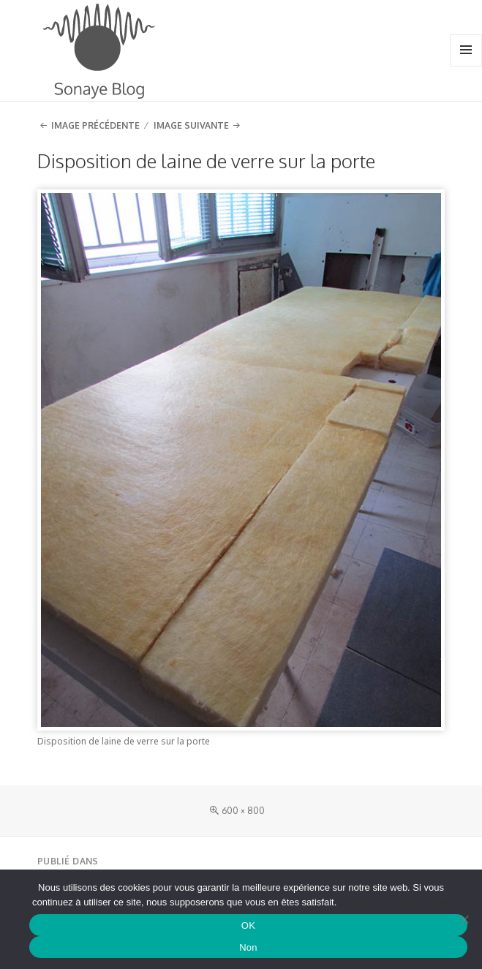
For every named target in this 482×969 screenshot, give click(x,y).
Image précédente (95, 125)
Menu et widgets (466, 65)
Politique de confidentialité (394, 902)
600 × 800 (243, 810)
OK (248, 925)
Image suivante (191, 125)
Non (248, 947)
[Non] (463, 919)
